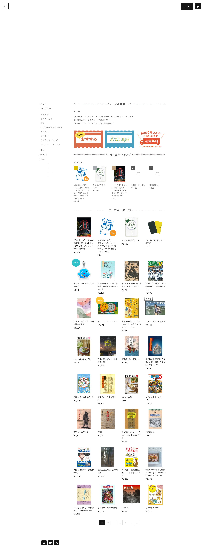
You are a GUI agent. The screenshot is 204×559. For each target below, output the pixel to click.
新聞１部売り (46, 119)
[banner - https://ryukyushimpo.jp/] (50, 176)
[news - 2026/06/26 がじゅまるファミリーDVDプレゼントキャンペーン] (119, 116)
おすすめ (44, 114)
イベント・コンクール (50, 144)
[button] (187, 6)
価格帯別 (44, 136)
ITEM (42, 150)
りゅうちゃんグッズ (49, 140)
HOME (42, 104)
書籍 (43, 123)
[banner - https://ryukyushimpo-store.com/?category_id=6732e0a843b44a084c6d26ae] (50, 168)
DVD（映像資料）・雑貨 (51, 127)
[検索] (6, 6)
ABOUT (43, 154)
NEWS (42, 159)
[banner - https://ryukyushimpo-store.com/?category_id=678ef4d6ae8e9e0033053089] (50, 163)
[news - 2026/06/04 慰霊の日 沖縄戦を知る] (119, 120)
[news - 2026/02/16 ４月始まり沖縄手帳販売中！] (119, 123)
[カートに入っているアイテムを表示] (198, 6)
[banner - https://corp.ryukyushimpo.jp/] (50, 180)
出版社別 (44, 131)
